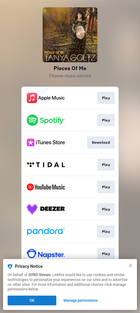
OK (32, 300)
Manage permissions (81, 300)
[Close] (130, 265)
